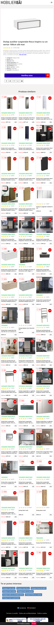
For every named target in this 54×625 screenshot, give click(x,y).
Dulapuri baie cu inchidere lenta (13, 595)
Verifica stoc (35, 75)
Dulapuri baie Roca (23, 588)
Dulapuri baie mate (9, 591)
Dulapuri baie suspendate (11, 598)
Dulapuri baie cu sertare (25, 591)
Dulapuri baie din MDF (39, 588)
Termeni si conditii (12, 613)
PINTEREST (31, 608)
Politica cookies (42, 613)
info (16, 122)
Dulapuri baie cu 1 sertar (33, 595)
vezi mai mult (22, 54)
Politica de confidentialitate (27, 613)
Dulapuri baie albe (9, 588)
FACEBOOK (21, 608)
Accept (34, 623)
